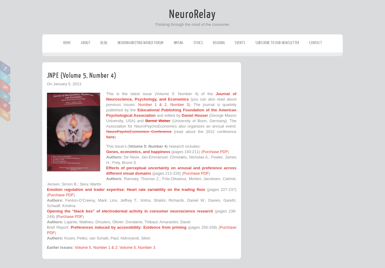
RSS (5, 114)
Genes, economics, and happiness (138, 151)
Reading (219, 43)
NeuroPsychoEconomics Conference (138, 131)
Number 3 (179, 104)
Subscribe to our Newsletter (277, 43)
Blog (103, 43)
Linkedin (5, 95)
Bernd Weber (157, 121)
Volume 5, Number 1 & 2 (96, 247)
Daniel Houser (195, 115)
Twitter (5, 77)
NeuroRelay (192, 14)
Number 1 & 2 (152, 104)
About (86, 43)
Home (67, 43)
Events (240, 43)
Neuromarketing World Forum (141, 43)
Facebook (5, 67)
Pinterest (5, 105)
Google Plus (5, 86)
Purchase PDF (215, 151)
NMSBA (179, 43)
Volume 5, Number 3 (137, 247)
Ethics (198, 43)
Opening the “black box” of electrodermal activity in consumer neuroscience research (130, 211)
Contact (315, 43)
